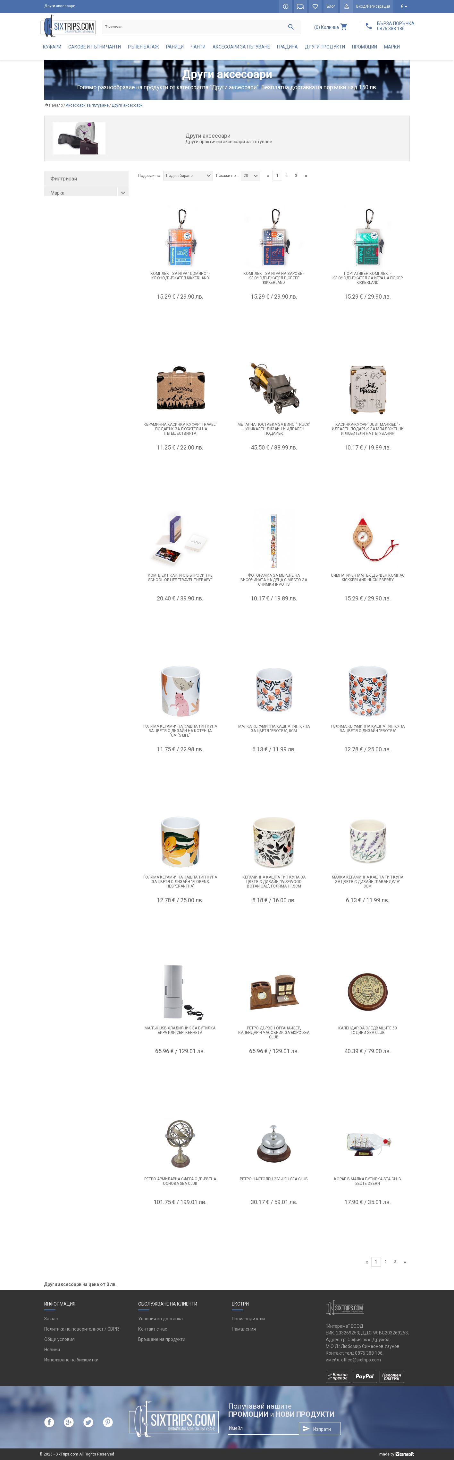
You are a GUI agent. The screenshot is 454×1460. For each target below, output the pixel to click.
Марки (392, 46)
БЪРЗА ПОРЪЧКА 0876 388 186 (396, 26)
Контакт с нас (152, 1329)
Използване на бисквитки (71, 1359)
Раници (175, 46)
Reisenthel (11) (68, 257)
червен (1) (64, 331)
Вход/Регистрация (373, 6)
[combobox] (188, 175)
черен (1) (63, 321)
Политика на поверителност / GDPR (81, 1329)
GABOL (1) (63, 214)
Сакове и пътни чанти (94, 46)
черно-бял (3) (67, 278)
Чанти (198, 46)
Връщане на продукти (161, 1339)
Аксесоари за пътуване (241, 46)
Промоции (364, 46)
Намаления (244, 1329)
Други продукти (325, 46)
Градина (287, 46)
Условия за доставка (160, 1318)
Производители (248, 1318)
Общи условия (59, 1339)
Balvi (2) (61, 204)
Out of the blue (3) (71, 236)
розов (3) (62, 310)
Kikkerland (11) (68, 225)
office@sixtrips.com (361, 1359)
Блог (331, 6)
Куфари (52, 46)
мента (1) (63, 289)
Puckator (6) (65, 246)
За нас (51, 1318)
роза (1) (61, 299)
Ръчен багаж (143, 46)
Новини (52, 1349)
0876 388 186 (369, 1353)
